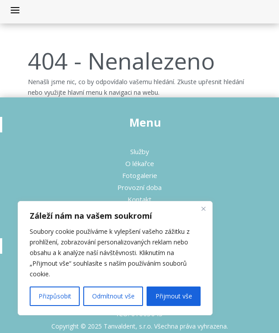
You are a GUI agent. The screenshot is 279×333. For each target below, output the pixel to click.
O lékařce (139, 163)
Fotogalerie (139, 175)
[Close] (203, 208)
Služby (139, 151)
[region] (115, 258)
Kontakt (139, 199)
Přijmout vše (173, 296)
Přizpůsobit (55, 296)
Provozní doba (139, 187)
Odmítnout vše (113, 296)
